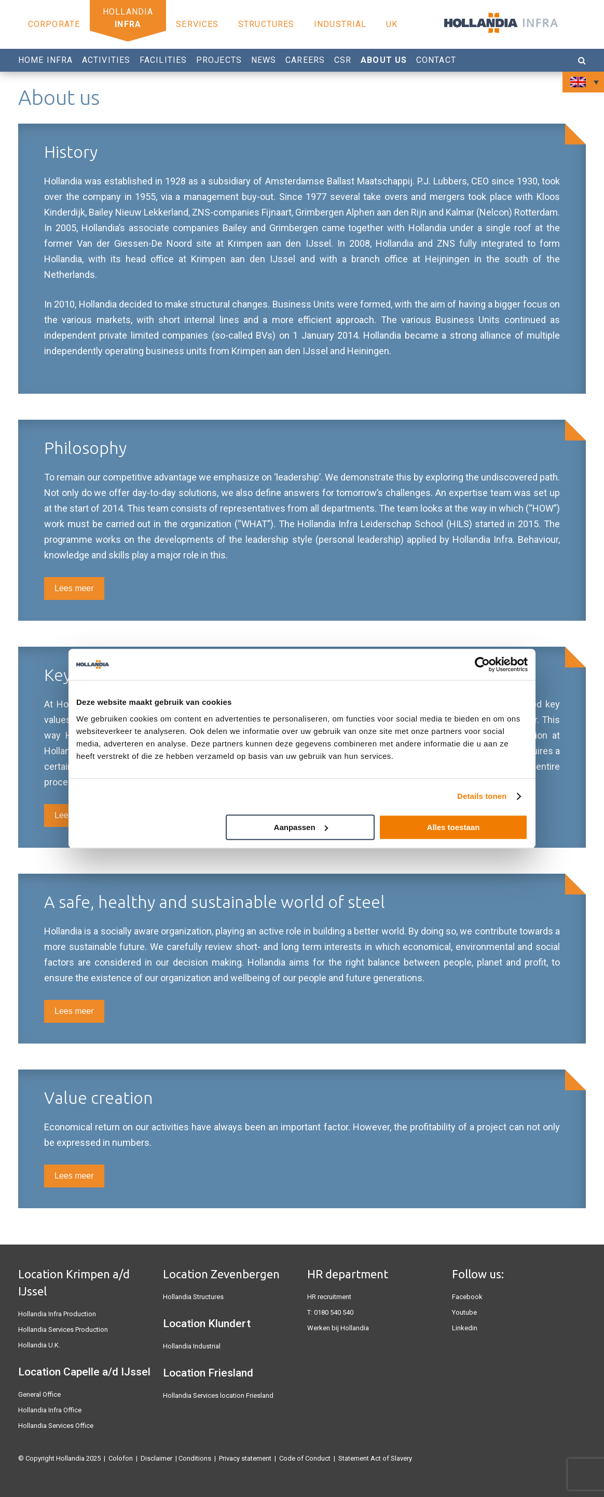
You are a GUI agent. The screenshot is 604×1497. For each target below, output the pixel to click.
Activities (106, 60)
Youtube (464, 1312)
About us (384, 60)
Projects (219, 60)
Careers (305, 60)
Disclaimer (156, 1458)
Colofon (120, 1458)
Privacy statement (245, 1458)
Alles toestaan (453, 827)
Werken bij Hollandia (338, 1328)
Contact (436, 60)
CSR (342, 60)
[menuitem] (583, 82)
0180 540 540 (333, 1312)
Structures (266, 24)
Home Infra (45, 60)
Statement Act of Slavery (375, 1458)
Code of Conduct (305, 1458)
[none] (583, 82)
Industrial (340, 24)
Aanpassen (301, 827)
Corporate (54, 24)
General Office (39, 1394)
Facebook (467, 1297)
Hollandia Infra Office (49, 1410)
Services (197, 24)
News (263, 60)
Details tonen (481, 796)
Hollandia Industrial (192, 1346)
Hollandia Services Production (63, 1329)
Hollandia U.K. (39, 1345)
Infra (128, 24)
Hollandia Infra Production (57, 1314)
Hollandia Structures (193, 1297)
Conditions (195, 1458)
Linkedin (464, 1328)
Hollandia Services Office (55, 1425)
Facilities (163, 60)
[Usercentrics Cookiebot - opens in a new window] (482, 664)
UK (391, 24)
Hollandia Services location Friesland (218, 1395)
